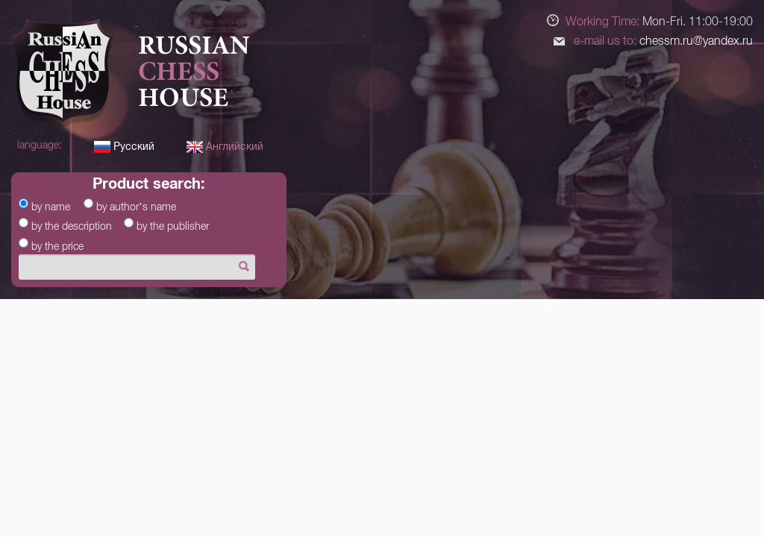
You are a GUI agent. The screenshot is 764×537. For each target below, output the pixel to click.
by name (50, 207)
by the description (71, 226)
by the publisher (173, 226)
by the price (57, 246)
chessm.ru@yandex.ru (696, 40)
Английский (225, 146)
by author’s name (136, 207)
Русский (124, 146)
